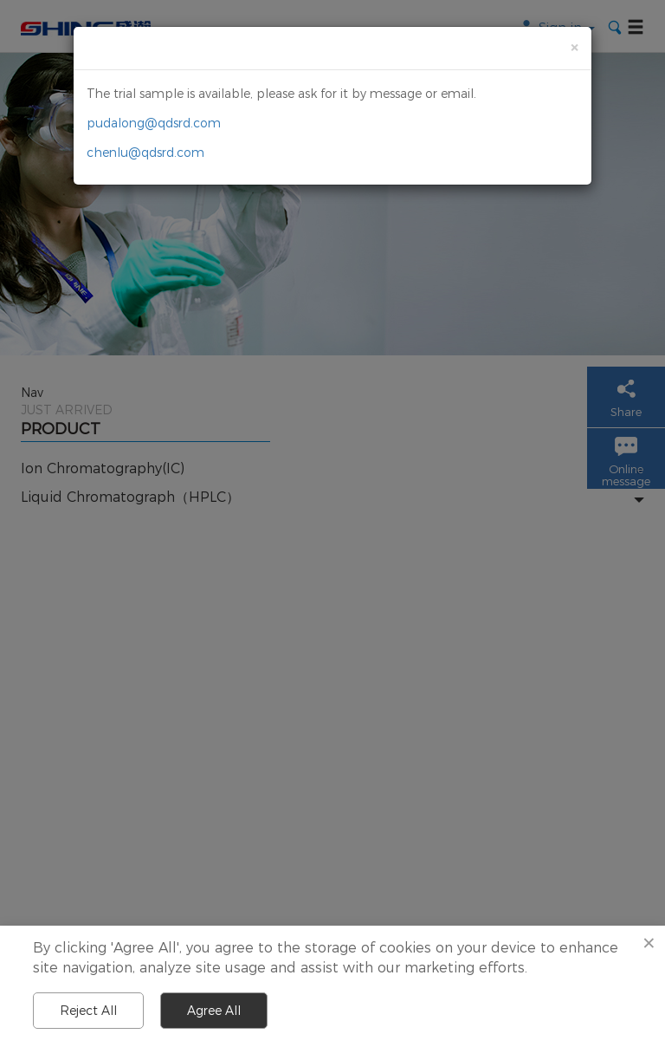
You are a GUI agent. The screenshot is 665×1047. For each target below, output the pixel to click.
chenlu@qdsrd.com (145, 152)
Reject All (88, 1010)
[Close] (574, 47)
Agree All (214, 1010)
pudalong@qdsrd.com (154, 123)
